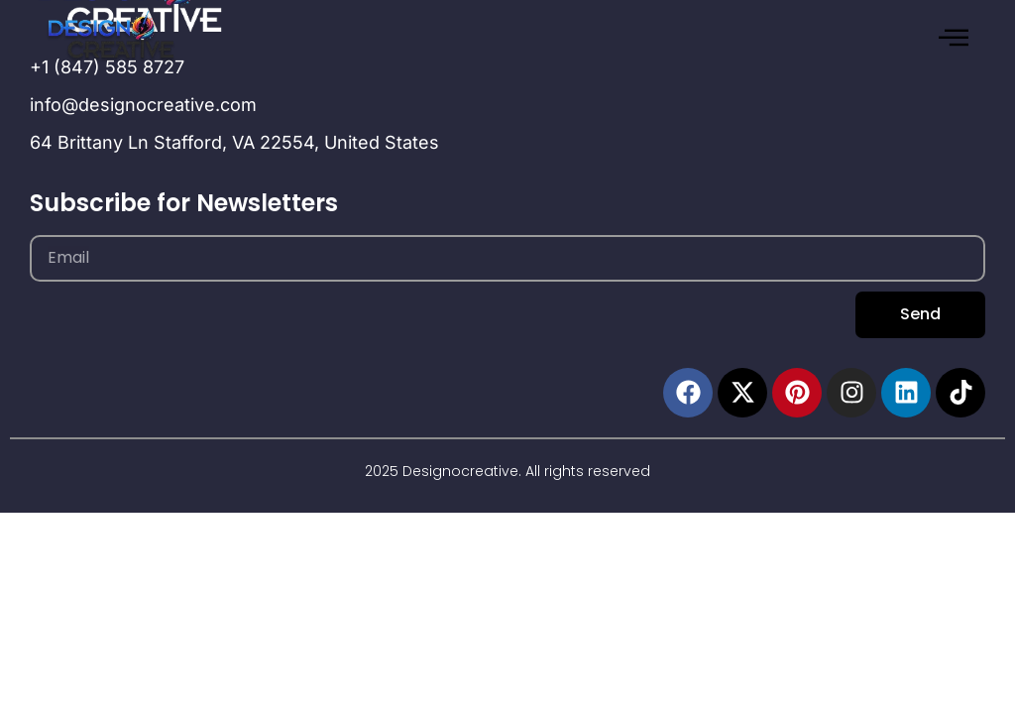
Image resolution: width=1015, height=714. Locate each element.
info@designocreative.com (143, 104)
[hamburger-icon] (953, 39)
